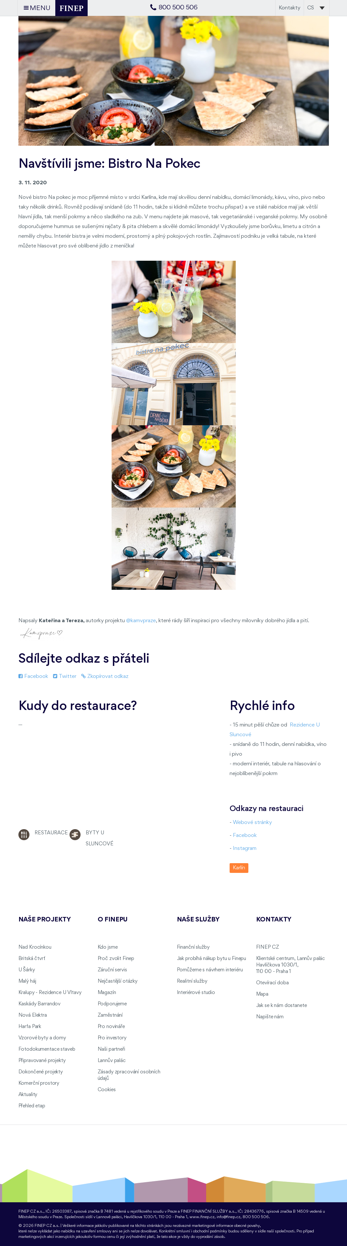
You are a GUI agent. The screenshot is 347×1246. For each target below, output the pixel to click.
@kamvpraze (141, 620)
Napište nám (270, 1017)
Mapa (262, 994)
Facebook (33, 676)
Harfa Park (29, 1026)
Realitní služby (192, 981)
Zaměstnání (110, 1015)
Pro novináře (111, 1026)
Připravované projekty (42, 1060)
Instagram (244, 848)
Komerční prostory (39, 1083)
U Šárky (26, 970)
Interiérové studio (196, 992)
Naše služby (198, 920)
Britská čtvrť (31, 958)
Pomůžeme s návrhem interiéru (210, 970)
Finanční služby (193, 947)
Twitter (64, 676)
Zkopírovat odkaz (104, 676)
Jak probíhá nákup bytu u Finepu (211, 958)
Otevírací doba (272, 983)
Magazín (107, 992)
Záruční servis (112, 970)
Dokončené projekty (40, 1072)
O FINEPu (113, 920)
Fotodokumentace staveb (46, 1049)
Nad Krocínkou (34, 947)
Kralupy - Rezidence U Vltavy (49, 992)
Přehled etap (31, 1106)
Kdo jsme (108, 947)
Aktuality (28, 1094)
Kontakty (289, 8)
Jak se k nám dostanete (281, 1005)
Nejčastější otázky (117, 981)
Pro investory (112, 1038)
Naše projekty (44, 920)
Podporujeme (112, 1004)
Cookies (107, 1090)
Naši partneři (111, 1049)
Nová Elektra (32, 1015)
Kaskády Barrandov (39, 1004)
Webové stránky (252, 822)
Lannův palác (112, 1060)
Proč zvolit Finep (116, 958)
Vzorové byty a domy (42, 1038)
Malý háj (27, 981)
